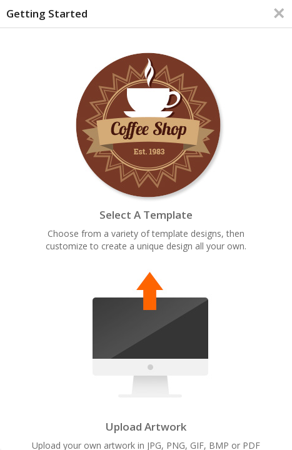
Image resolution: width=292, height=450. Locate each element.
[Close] (279, 13)
